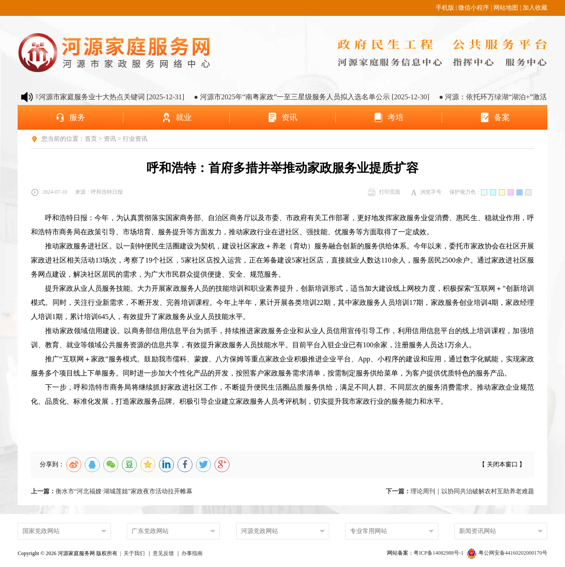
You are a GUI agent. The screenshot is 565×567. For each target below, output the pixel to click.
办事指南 (192, 553)
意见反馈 (163, 553)
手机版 (445, 7)
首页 (91, 138)
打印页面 (384, 192)
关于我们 (134, 553)
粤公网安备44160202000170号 (507, 553)
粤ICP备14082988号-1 (439, 553)
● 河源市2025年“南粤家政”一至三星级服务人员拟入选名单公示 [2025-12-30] (316, 97)
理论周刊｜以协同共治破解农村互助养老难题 (460, 491)
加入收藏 (535, 7)
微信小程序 (473, 7)
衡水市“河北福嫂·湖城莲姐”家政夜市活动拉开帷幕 (111, 491)
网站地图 (505, 7)
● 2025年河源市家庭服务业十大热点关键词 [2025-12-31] (102, 97)
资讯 (110, 138)
